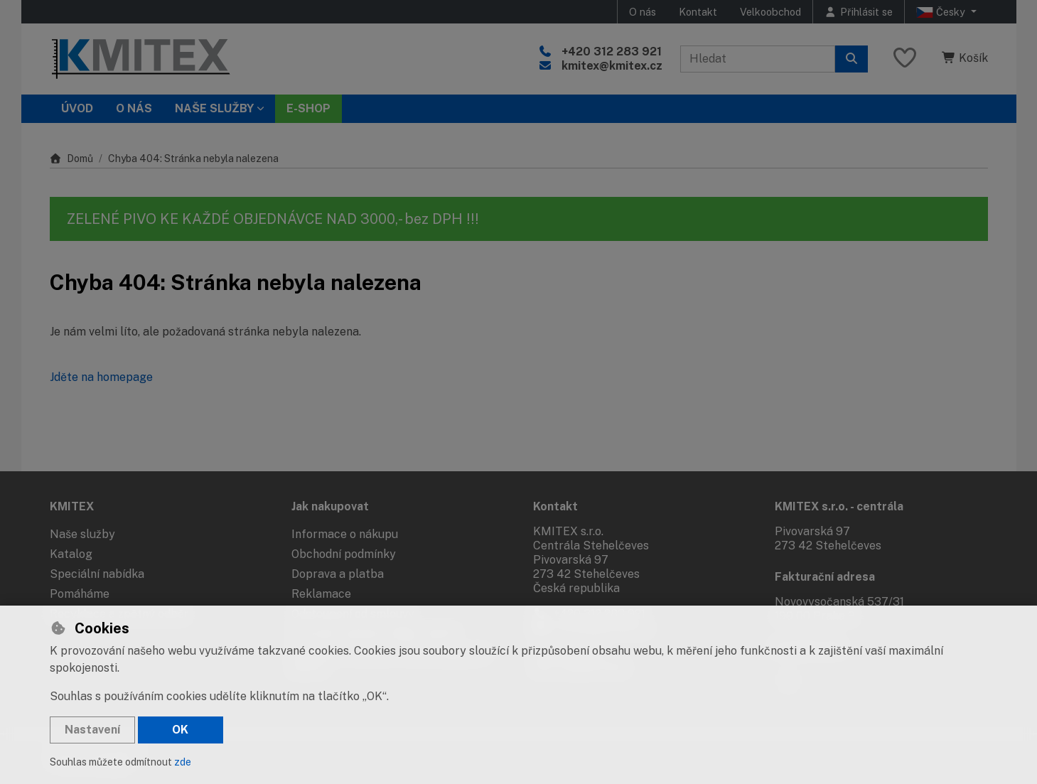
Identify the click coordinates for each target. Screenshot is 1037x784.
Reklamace (321, 594)
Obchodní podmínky (343, 554)
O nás (642, 12)
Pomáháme (79, 594)
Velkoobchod (770, 12)
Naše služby (82, 534)
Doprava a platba (337, 574)
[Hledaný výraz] (757, 59)
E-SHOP (308, 108)
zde (182, 762)
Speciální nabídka (97, 574)
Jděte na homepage (101, 377)
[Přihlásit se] (858, 11)
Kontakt (698, 12)
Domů (72, 158)
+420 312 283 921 (612, 51)
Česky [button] (942, 12)
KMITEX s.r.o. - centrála (839, 506)
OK (180, 729)
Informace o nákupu (344, 534)
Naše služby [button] (214, 108)
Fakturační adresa (825, 577)
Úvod (77, 108)
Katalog (71, 554)
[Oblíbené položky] (904, 59)
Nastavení (92, 729)
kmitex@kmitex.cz (612, 66)
